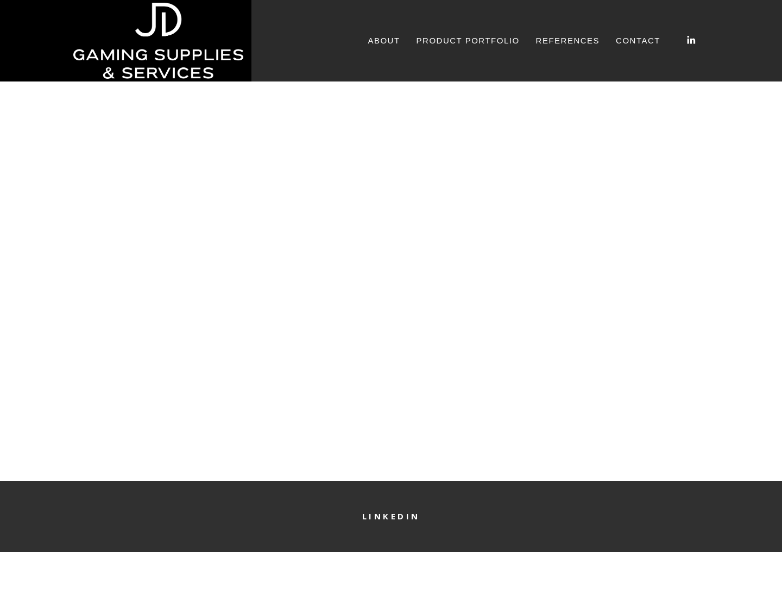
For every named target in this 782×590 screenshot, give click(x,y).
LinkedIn (391, 516)
